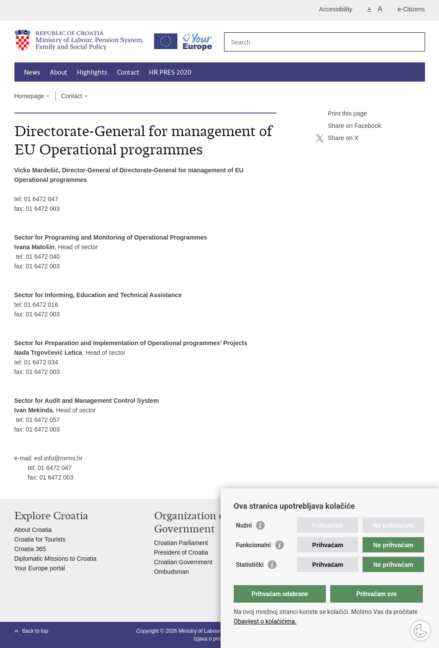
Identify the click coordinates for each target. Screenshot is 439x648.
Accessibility (335, 9)
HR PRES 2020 (170, 72)
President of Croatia (181, 552)
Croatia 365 (30, 548)
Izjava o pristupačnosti (219, 639)
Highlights (92, 72)
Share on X (337, 138)
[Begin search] (415, 42)
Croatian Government (183, 562)
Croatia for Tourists (40, 539)
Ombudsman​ (171, 571)
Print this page (341, 114)
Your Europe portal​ (39, 568)
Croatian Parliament (181, 542)
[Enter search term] (315, 42)
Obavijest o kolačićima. (265, 621)
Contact (128, 72)
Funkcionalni (253, 545)
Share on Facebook (348, 126)
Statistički (249, 564)
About (58, 72)
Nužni (244, 525)
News (32, 72)
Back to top (35, 631)
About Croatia (33, 529)
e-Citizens (411, 9)
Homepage (29, 96)
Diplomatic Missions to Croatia (55, 558)
